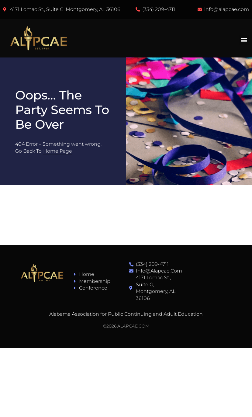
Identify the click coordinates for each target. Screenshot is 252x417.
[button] (244, 40)
